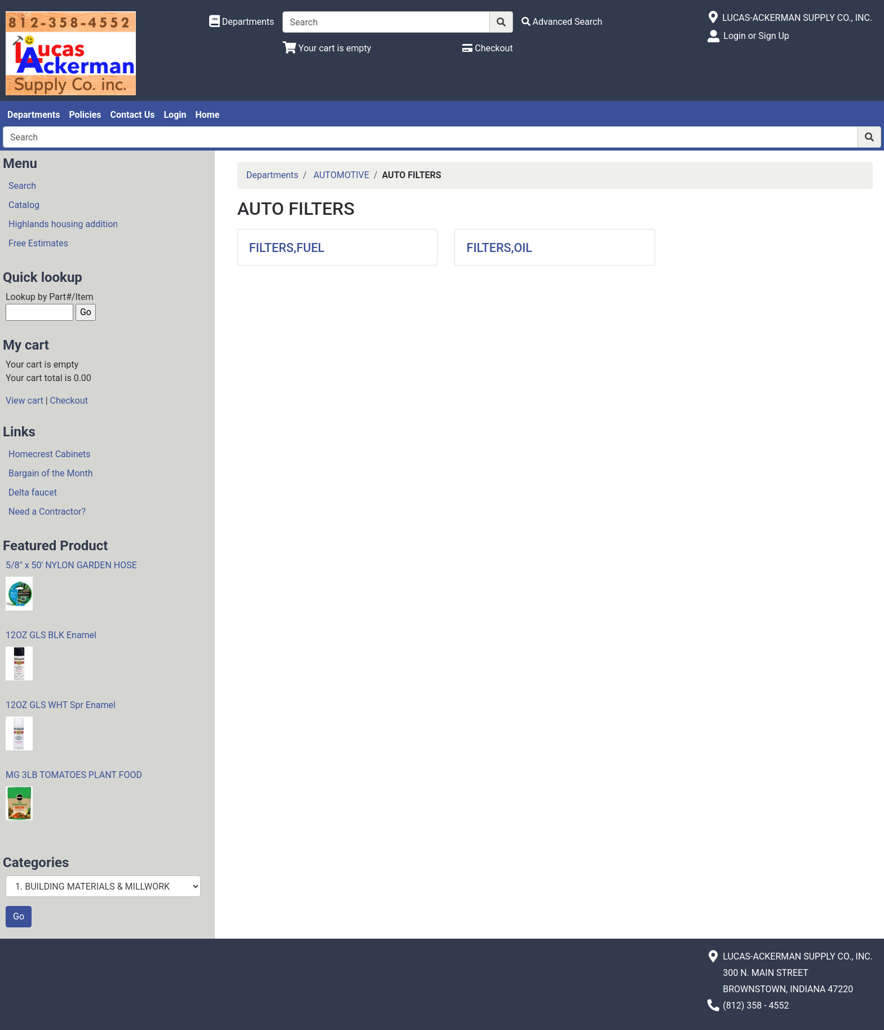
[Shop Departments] (242, 22)
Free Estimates (38, 243)
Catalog (23, 205)
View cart (24, 400)
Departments (33, 114)
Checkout (69, 400)
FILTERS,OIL (499, 248)
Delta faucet (32, 492)
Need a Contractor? (47, 511)
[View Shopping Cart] (326, 48)
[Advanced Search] (562, 21)
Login (174, 114)
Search (22, 185)
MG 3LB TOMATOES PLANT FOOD (74, 775)
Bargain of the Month (50, 473)
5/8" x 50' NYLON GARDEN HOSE (71, 565)
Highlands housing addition (63, 224)
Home (207, 114)
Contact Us (133, 114)
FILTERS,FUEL (287, 248)
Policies (85, 114)
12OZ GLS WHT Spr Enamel (61, 705)
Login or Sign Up (756, 35)
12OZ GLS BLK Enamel (51, 635)
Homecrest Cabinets (49, 454)
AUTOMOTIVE (341, 175)
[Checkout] (487, 48)
